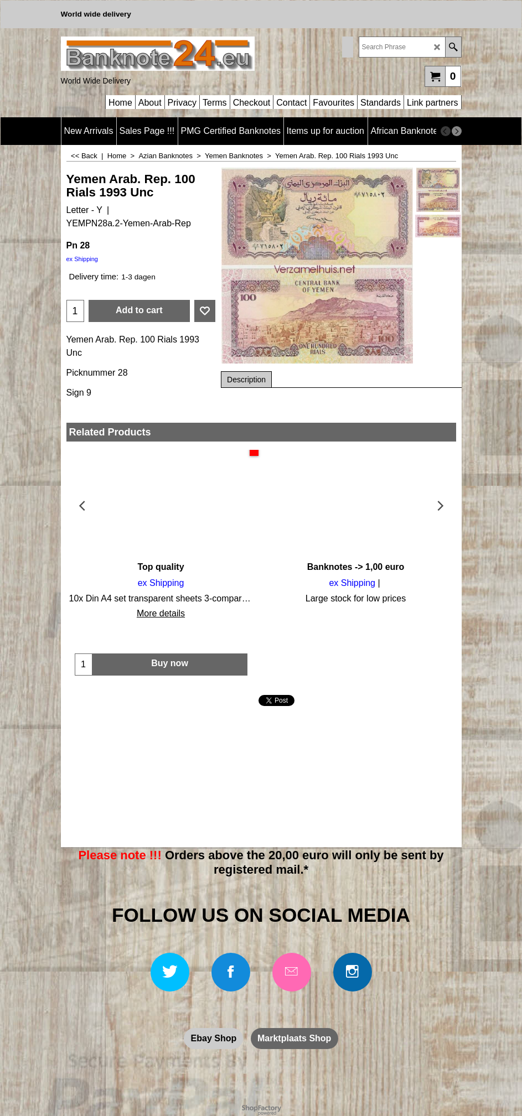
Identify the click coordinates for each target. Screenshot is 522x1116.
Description (246, 379)
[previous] (446, 131)
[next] (457, 131)
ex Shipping (82, 259)
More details (161, 613)
